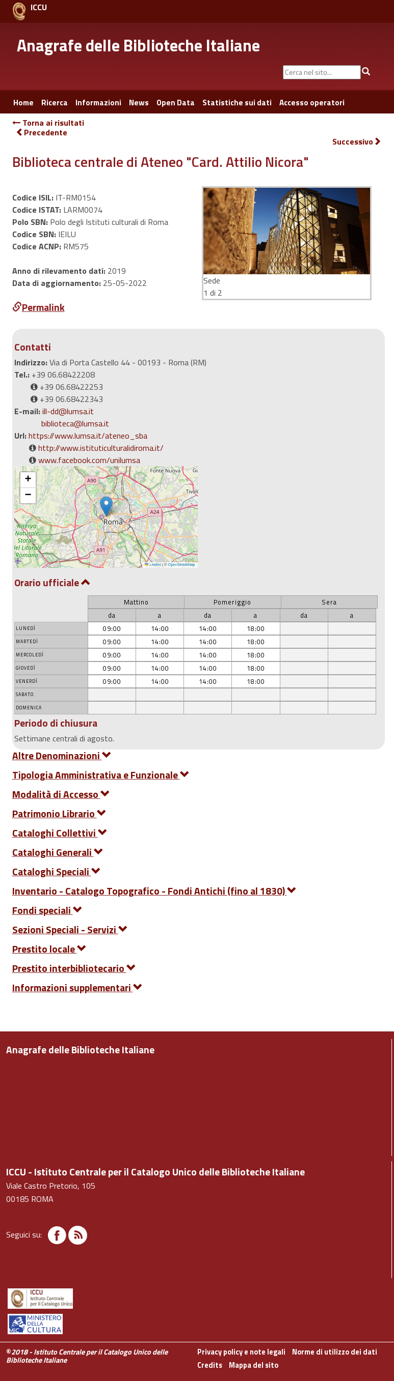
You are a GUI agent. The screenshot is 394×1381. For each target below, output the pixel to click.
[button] (106, 506)
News (139, 102)
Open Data (175, 102)
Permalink (38, 307)
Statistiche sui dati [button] (237, 102)
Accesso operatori (312, 102)
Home (23, 102)
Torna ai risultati (48, 123)
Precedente (41, 132)
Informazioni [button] (98, 102)
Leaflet (153, 564)
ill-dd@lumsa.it (68, 411)
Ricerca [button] (54, 102)
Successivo (356, 142)
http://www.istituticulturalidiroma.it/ (101, 448)
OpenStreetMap (181, 564)
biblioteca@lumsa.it (75, 423)
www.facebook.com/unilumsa (89, 460)
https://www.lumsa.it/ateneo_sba (88, 435)
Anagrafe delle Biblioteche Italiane (138, 45)
